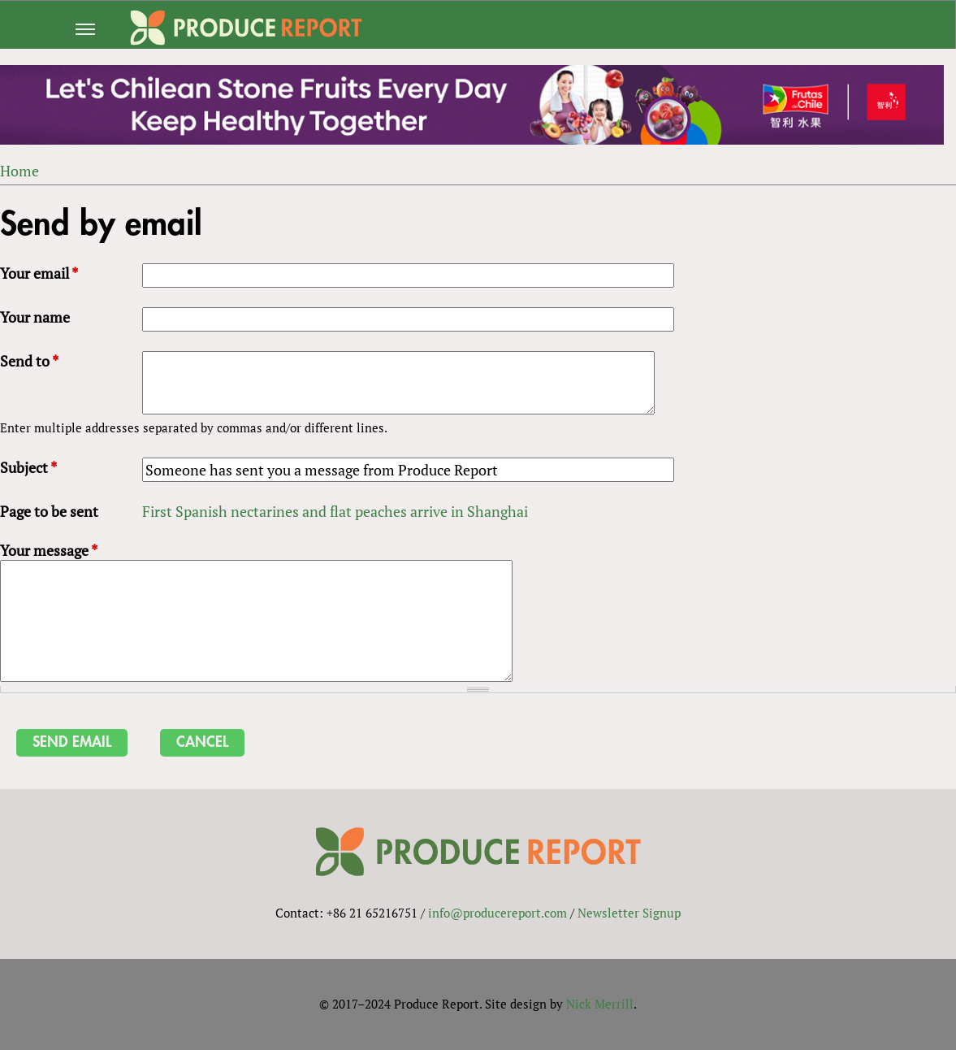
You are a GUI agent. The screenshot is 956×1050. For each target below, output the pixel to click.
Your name (35, 317)
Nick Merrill (600, 1004)
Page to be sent (49, 511)
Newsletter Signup (629, 913)
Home (19, 170)
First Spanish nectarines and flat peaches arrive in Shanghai (335, 511)
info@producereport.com (497, 913)
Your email (39, 273)
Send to (29, 361)
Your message (48, 550)
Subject (28, 467)
